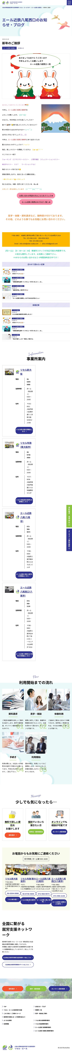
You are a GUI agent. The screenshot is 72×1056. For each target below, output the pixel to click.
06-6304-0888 (13, 893)
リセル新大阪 (11, 878)
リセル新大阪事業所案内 (42, 1020)
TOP (5, 1006)
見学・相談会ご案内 (41, 1013)
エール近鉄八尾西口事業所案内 (44, 1031)
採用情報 (6, 1024)
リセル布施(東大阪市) (28, 880)
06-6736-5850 (28, 893)
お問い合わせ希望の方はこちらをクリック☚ (36, 195)
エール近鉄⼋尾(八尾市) (26, 517)
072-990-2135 (59, 896)
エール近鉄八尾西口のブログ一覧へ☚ (36, 202)
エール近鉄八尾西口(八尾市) (58, 880)
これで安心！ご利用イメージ (12, 1013)
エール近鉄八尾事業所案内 (43, 1027)
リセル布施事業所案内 (41, 1024)
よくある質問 (8, 1020)
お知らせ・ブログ (40, 1006)
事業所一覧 (38, 1010)
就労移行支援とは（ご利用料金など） (15, 1017)
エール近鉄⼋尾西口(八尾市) (26, 591)
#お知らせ (21, 48)
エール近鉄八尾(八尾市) (43, 880)
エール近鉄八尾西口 (9, 48)
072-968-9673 (44, 893)
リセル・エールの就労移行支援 (13, 1010)
